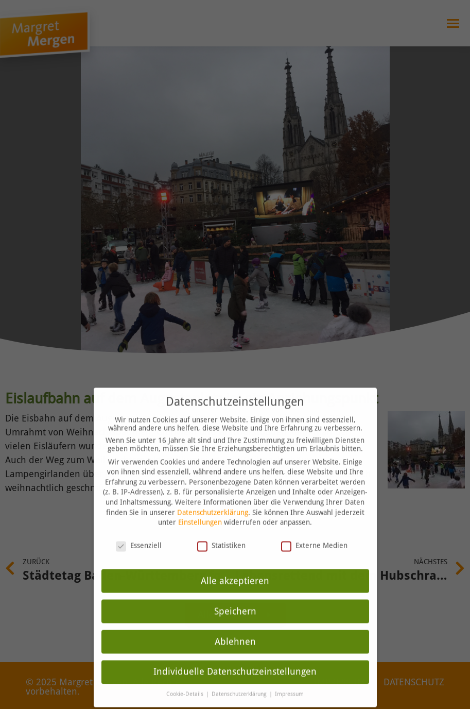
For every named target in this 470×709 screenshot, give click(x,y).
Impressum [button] (289, 677)
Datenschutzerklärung (212, 495)
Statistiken (221, 528)
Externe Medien (314, 528)
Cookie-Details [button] (185, 677)
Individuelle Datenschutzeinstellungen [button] (235, 655)
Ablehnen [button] (235, 624)
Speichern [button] (235, 594)
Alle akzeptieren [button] (235, 564)
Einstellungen (200, 505)
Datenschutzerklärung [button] (240, 677)
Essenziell (139, 528)
